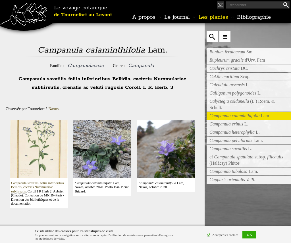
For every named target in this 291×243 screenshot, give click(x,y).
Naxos (53, 109)
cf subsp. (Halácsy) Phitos (246, 160)
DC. (228, 68)
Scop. (229, 76)
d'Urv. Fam (237, 60)
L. (229, 84)
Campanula (141, 65)
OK (249, 235)
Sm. (231, 51)
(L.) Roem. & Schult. (242, 104)
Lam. (236, 140)
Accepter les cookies (225, 234)
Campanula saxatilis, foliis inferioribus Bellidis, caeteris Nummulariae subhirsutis (37, 187)
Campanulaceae (86, 65)
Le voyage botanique (83, 11)
